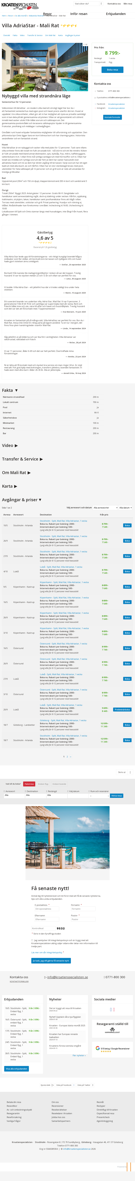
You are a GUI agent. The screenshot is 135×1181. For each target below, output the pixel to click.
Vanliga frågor (14, 1121)
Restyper (101, 1106)
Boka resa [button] (112, 69)
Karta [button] (60, 35)
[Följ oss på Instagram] (114, 1009)
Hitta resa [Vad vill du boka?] (117, 795)
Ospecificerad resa (105, 1113)
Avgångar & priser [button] (72, 35)
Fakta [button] (15, 35)
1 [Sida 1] (64, 756)
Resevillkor (12, 1106)
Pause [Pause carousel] (83, 88)
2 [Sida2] (67, 756)
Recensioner (57, 1106)
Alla (14, 795)
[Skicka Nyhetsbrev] (51, 960)
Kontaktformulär (112, 117)
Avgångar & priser (20, 499)
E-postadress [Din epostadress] (42, 905)
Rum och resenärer (99, 791)
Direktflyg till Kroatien (107, 1109)
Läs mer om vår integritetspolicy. (46, 952)
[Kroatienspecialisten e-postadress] (77, 1149)
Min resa (128, 3)
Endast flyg (43, 784)
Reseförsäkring (14, 1117)
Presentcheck (103, 1117)
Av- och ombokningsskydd (19, 1109)
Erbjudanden (13, 999)
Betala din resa (14, 1102)
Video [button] (22, 35)
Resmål (100, 1102)
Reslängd (51, 791)
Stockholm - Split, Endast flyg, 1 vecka (18, 1011)
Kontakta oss (114, 3)
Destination (31, 791)
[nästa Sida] (70, 756)
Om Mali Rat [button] (50, 35)
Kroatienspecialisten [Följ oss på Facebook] (116, 104)
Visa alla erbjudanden (16, 1068)
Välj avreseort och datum (79, 507)
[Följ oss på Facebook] (111, 1009)
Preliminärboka (122, 709)
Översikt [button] (6, 35)
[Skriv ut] (124, 772)
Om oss (55, 1102)
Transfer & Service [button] (34, 35)
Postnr (75, 915)
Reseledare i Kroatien (62, 1113)
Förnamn (76, 905)
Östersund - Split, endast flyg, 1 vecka (18, 1022)
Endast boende (59, 784)
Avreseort (9, 791)
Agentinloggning (105, 1121)
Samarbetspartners (61, 1121)
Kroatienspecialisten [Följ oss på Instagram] (116, 108)
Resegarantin (13, 1113)
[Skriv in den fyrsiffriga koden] (43, 928)
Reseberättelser (59, 1109)
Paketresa (29, 784)
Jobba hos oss (58, 1117)
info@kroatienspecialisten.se (119, 97)
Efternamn (40, 915)
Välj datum (73, 791)
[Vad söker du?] (86, 4)
